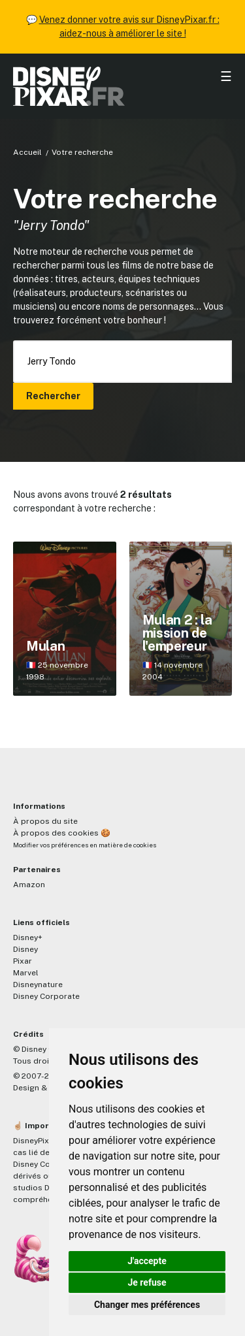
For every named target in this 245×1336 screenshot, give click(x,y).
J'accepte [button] (147, 1261)
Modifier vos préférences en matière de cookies (84, 845)
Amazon (29, 884)
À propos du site (45, 821)
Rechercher (53, 396)
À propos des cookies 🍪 (61, 833)
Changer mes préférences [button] (147, 1304)
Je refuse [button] (146, 1282)
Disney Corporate (46, 996)
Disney (25, 949)
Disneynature (38, 984)
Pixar (22, 961)
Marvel (26, 972)
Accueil (27, 152)
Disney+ (27, 937)
